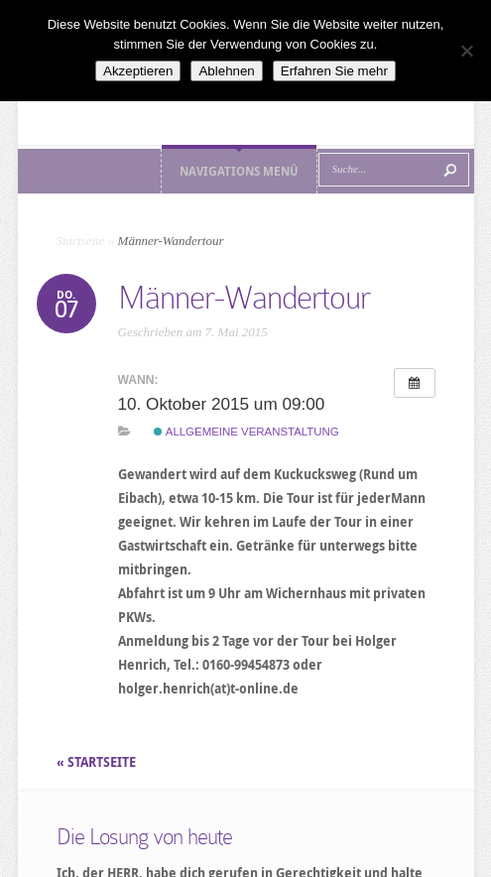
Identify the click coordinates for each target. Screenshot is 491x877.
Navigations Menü (239, 171)
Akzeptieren (138, 70)
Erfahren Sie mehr (334, 70)
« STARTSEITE (98, 762)
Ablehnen (226, 70)
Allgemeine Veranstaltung (246, 432)
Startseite (81, 240)
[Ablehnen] (466, 51)
